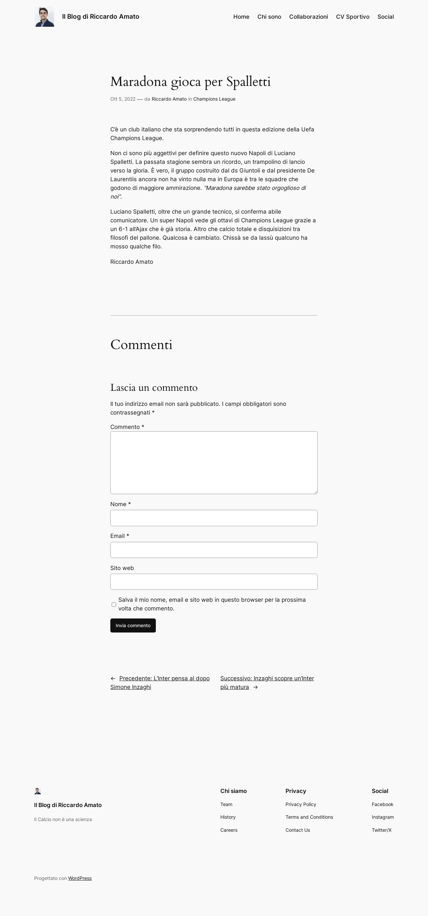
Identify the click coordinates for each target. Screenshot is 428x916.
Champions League (214, 99)
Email (119, 536)
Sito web (122, 568)
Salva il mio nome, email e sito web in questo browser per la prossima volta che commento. (212, 604)
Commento (127, 427)
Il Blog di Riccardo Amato (100, 16)
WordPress (80, 878)
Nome (120, 504)
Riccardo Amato (169, 99)
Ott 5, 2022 (122, 99)
